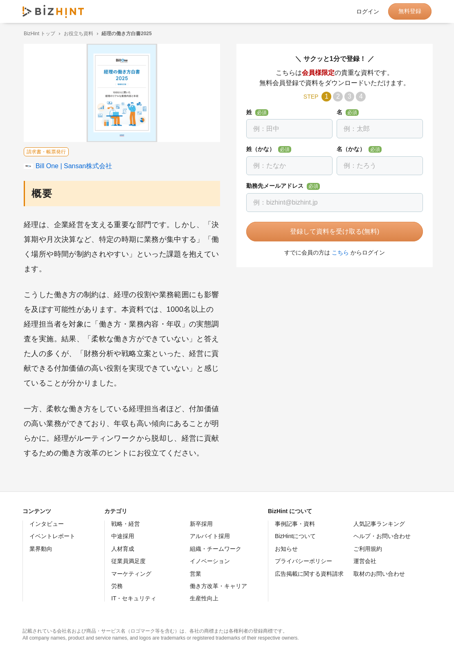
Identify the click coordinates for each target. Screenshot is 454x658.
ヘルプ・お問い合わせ (382, 536)
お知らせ (286, 548)
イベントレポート (52, 536)
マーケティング (131, 573)
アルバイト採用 (210, 536)
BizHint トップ (38, 33)
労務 (117, 586)
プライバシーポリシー (303, 561)
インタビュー (46, 524)
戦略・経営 (125, 524)
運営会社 (364, 561)
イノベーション (210, 561)
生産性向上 (204, 598)
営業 (195, 573)
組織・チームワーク (215, 548)
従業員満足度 (128, 561)
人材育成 (122, 548)
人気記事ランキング (379, 524)
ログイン (367, 11)
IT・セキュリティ (133, 598)
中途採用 (122, 536)
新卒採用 (201, 524)
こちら (339, 252)
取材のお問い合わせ (379, 573)
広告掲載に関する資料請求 (309, 573)
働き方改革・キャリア (218, 586)
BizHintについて (295, 536)
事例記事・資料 (295, 524)
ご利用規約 (367, 548)
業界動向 (40, 548)
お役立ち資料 (77, 33)
